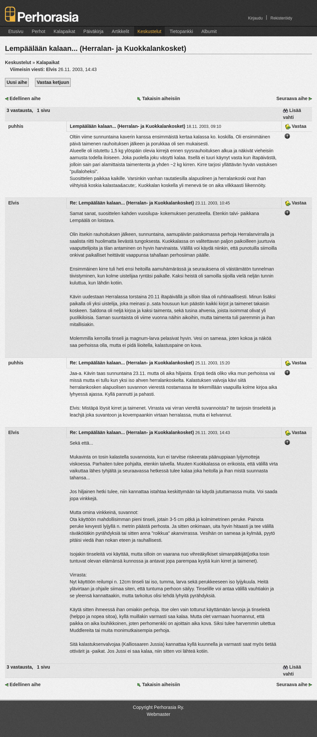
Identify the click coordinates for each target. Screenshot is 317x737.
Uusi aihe (17, 82)
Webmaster (158, 714)
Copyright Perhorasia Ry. (158, 707)
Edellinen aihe (25, 98)
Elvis (13, 202)
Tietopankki (181, 31)
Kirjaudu (255, 18)
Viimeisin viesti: (34, 69)
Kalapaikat (64, 31)
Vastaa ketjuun (53, 82)
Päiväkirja (94, 31)
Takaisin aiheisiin (161, 98)
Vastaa (295, 126)
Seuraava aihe (291, 98)
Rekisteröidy (281, 18)
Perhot (38, 31)
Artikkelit (120, 31)
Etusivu (15, 31)
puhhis (15, 126)
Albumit (209, 31)
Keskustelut (149, 31)
